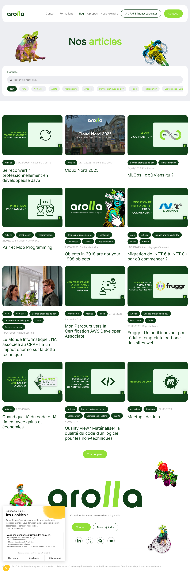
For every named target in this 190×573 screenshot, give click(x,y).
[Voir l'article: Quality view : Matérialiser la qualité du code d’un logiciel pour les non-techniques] (95, 401)
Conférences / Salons (175, 89)
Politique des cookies (109, 566)
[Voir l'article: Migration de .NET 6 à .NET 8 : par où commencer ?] (158, 225)
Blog (81, 13)
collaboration (150, 89)
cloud (134, 89)
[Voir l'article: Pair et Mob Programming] (32, 219)
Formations (66, 13)
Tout (12, 89)
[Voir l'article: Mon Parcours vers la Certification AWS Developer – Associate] (95, 302)
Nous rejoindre (109, 13)
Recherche (12, 72)
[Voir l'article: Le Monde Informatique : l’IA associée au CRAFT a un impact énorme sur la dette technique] (32, 311)
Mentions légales (32, 566)
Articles (88, 89)
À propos (92, 13)
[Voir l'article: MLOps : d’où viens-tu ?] (158, 146)
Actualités (38, 89)
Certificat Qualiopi (129, 566)
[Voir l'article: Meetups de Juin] (158, 390)
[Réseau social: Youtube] (111, 540)
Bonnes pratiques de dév (111, 89)
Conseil (50, 13)
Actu (24, 89)
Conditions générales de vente (83, 566)
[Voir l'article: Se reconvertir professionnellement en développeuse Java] (32, 149)
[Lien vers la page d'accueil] (15, 13)
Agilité (54, 89)
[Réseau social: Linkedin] (79, 540)
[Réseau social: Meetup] (100, 540)
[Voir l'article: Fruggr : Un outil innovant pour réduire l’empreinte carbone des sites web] (158, 305)
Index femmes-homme (150, 566)
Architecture (71, 89)
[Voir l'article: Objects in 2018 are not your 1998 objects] (95, 225)
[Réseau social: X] (89, 540)
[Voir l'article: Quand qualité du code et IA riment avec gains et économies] (32, 395)
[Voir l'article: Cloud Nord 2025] (95, 144)
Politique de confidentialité (54, 566)
